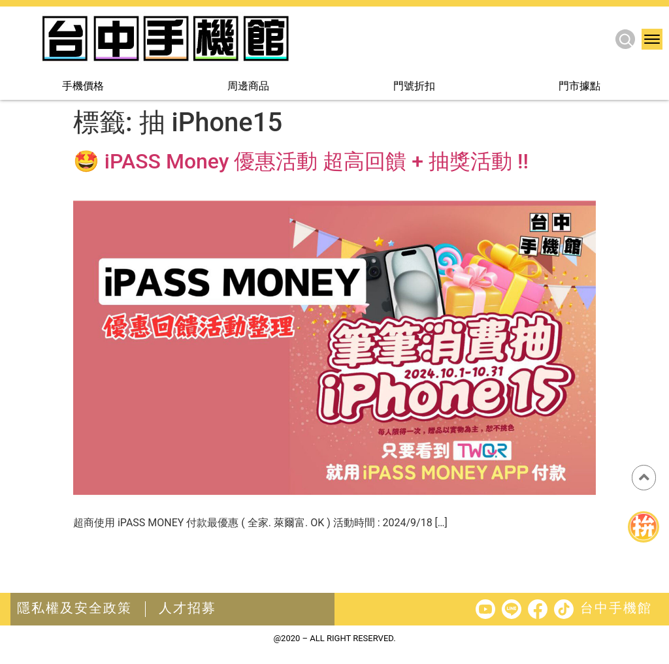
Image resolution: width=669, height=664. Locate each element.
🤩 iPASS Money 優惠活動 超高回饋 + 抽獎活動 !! (301, 161)
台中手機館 (616, 608)
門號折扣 (414, 86)
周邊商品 (248, 86)
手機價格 (83, 86)
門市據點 (579, 86)
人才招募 (187, 608)
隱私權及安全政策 (74, 608)
